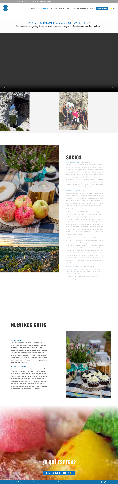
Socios (91, 8)
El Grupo (33, 8)
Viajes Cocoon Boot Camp (65, 8)
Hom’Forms (54, 8)
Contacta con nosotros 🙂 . (59, 473)
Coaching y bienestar (42, 8)
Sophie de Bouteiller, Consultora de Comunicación (35, 481)
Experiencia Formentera (80, 8)
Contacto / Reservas (102, 8)
